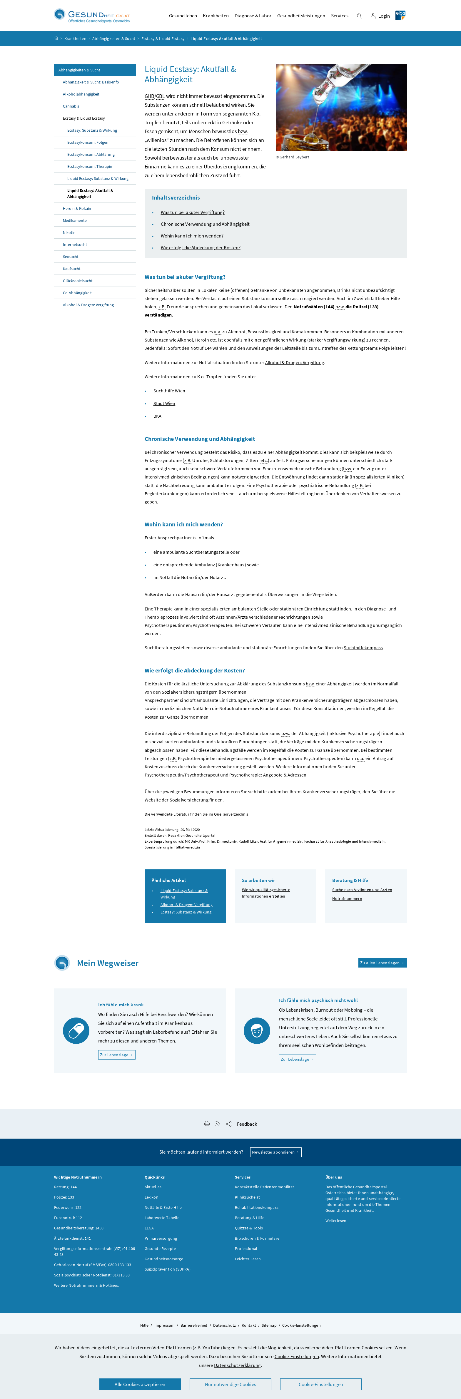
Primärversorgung (161, 1239)
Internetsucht (75, 245)
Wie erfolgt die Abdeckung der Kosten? (201, 248)
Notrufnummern (347, 899)
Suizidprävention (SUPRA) (168, 1270)
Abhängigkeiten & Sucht (113, 39)
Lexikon (151, 1198)
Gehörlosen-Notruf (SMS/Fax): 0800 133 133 (92, 1265)
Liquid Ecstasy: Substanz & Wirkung (97, 179)
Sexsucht (70, 257)
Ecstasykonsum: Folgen (87, 143)
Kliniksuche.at (247, 1198)
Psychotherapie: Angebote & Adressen (267, 776)
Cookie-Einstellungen (297, 1356)
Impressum (164, 1326)
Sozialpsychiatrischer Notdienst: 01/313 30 (92, 1275)
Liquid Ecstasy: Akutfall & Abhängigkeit (90, 194)
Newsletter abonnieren (276, 1153)
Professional (246, 1249)
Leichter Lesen (248, 1259)
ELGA (149, 1228)
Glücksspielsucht (78, 281)
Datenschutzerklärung (237, 1365)
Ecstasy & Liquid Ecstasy (163, 39)
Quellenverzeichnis (231, 815)
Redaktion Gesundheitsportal (191, 836)
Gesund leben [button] (183, 16)
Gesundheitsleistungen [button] (301, 16)
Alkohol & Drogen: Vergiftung (88, 305)
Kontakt (249, 1326)
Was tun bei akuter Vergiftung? (193, 213)
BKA (157, 417)
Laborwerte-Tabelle (162, 1218)
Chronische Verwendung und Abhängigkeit (205, 225)
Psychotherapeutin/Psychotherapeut (182, 776)
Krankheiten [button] (216, 16)
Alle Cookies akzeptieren (140, 1384)
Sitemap (269, 1326)
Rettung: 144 (65, 1187)
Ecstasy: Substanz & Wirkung (92, 131)
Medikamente (75, 221)
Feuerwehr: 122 (67, 1208)
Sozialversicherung (189, 801)
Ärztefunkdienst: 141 (72, 1239)
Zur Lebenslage (118, 1055)
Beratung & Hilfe (249, 1218)
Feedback (247, 1125)
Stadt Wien (164, 404)
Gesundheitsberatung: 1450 (78, 1228)
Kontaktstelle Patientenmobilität (264, 1187)
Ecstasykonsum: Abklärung (91, 155)
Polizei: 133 (64, 1198)
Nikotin (69, 233)
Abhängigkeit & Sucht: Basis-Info (91, 83)
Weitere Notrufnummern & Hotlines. (86, 1286)
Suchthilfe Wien (169, 391)
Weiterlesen (336, 1221)
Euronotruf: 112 (68, 1218)
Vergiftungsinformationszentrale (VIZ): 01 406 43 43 (94, 1252)
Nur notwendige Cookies (230, 1384)
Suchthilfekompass (363, 648)
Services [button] (339, 16)
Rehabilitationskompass (256, 1208)
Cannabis (71, 107)
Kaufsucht (72, 269)
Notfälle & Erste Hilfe (163, 1208)
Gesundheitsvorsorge (164, 1259)
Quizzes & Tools (249, 1228)
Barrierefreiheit (194, 1326)
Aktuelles (153, 1187)
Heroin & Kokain (77, 209)
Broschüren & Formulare (257, 1239)
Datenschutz (224, 1326)
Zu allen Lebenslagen (382, 963)
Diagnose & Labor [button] (253, 16)
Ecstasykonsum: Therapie (89, 167)
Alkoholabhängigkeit (81, 95)
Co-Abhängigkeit (77, 293)
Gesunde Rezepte (160, 1249)
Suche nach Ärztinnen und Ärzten (362, 890)
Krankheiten (75, 39)
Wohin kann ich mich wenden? (192, 236)
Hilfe (144, 1326)
